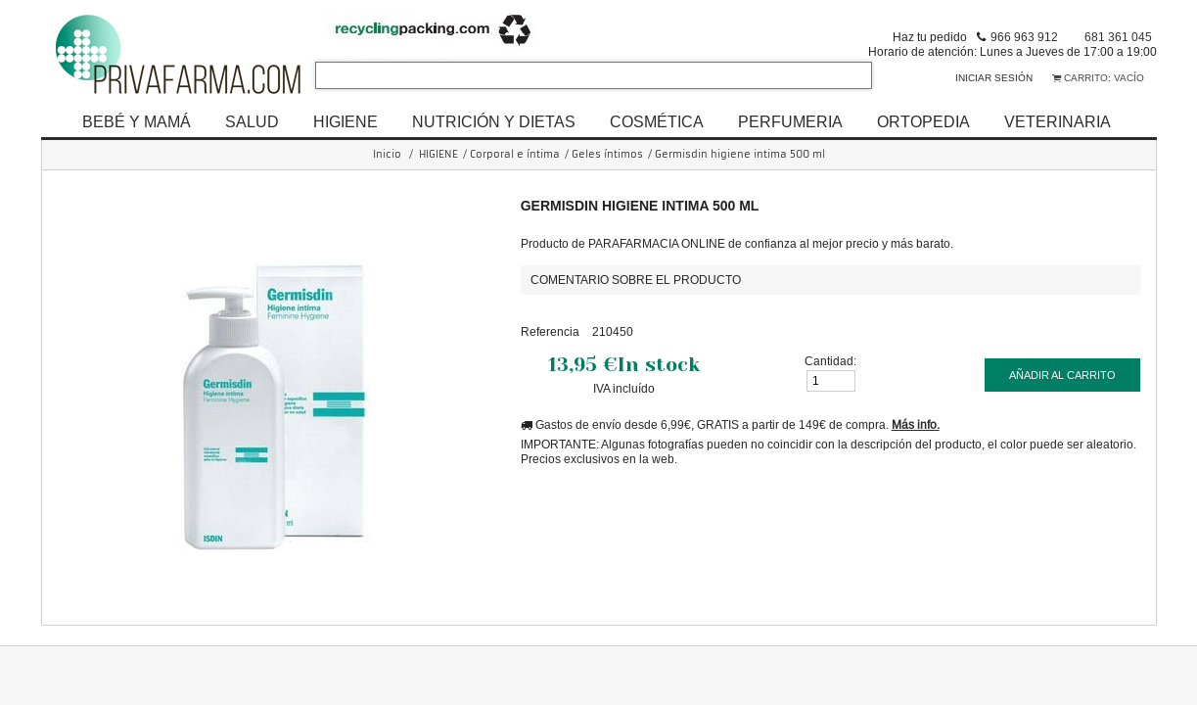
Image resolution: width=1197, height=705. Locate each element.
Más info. (916, 424)
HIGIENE (345, 121)
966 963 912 (1024, 36)
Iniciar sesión (994, 77)
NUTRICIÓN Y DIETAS (493, 121)
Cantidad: (830, 360)
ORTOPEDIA (923, 121)
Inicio (387, 154)
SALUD (252, 121)
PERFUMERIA (790, 121)
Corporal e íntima (515, 154)
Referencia (550, 331)
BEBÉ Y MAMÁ (136, 121)
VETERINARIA (1057, 121)
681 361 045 (1118, 36)
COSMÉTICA (657, 121)
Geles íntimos (607, 154)
